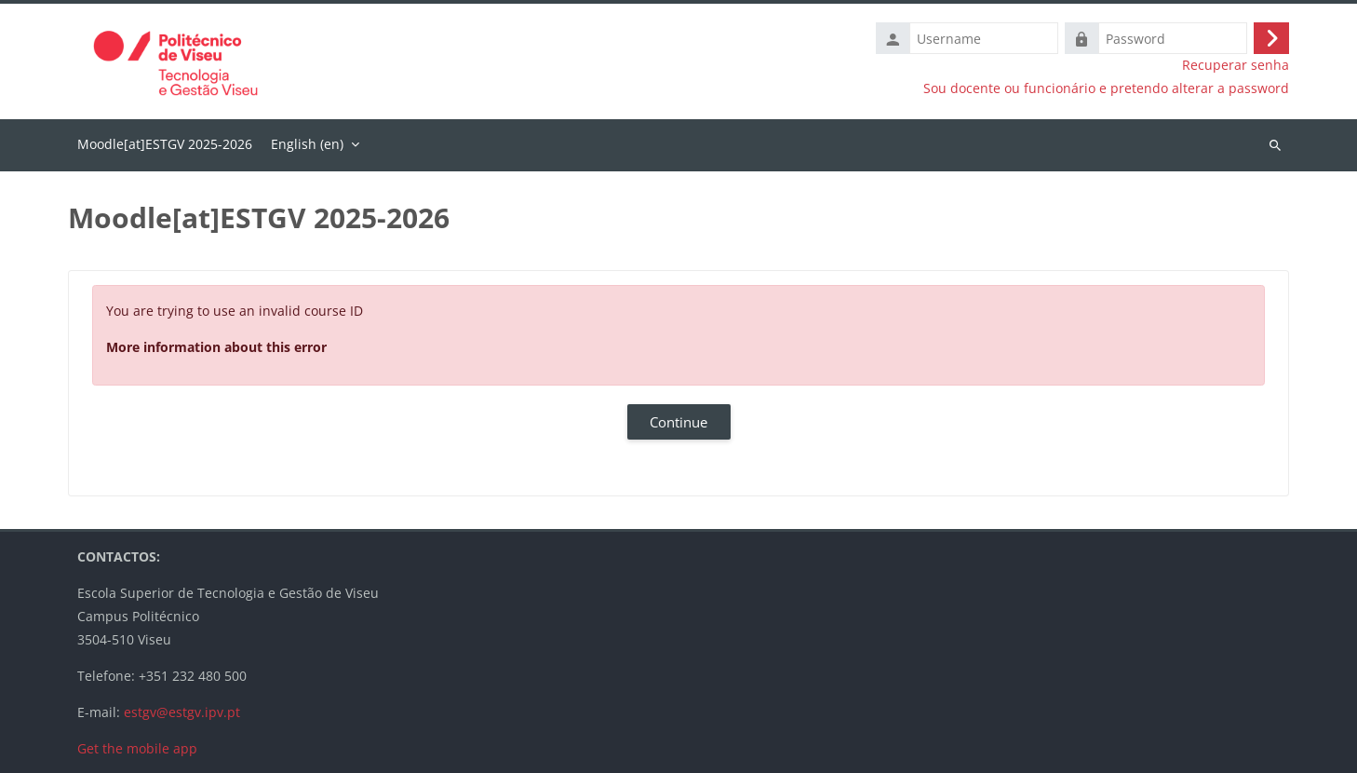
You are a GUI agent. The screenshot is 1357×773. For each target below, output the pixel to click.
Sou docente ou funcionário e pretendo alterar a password (1106, 88)
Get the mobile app (137, 748)
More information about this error (216, 347)
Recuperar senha (1235, 65)
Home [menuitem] (165, 145)
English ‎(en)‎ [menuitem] (307, 144)
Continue (678, 422)
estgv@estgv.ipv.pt (182, 712)
